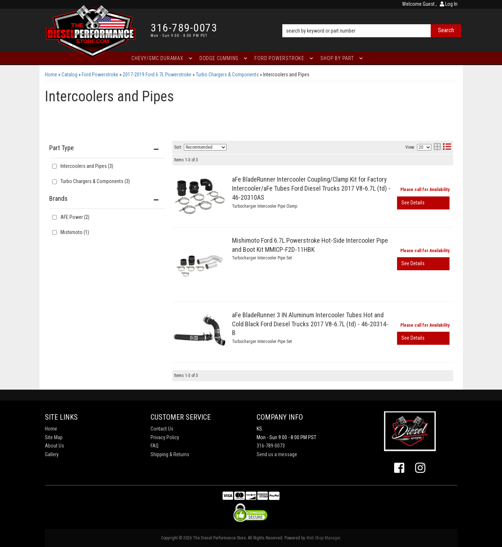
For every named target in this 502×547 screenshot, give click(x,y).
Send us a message (277, 454)
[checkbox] (54, 217)
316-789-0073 (271, 446)
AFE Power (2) (74, 217)
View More (423, 202)
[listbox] (205, 147)
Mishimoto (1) (74, 232)
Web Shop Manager (323, 537)
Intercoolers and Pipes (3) (86, 166)
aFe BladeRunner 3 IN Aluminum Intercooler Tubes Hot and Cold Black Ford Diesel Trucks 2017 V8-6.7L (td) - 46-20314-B (310, 324)
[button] (371, 20)
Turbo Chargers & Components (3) (95, 181)
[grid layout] (437, 147)
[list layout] (447, 147)
